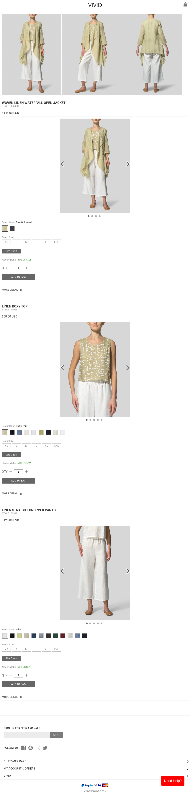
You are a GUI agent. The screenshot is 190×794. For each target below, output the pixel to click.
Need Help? (173, 781)
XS (6, 241)
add (26, 268)
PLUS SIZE (25, 259)
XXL (56, 241)
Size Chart (11, 251)
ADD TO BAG (18, 276)
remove (11, 268)
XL (46, 241)
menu (5, 5)
